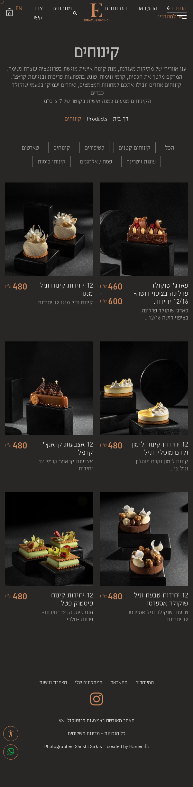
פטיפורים (94, 147)
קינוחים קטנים (135, 147)
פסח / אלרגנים (96, 161)
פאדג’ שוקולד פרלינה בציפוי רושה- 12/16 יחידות (160, 293)
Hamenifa (139, 746)
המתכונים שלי (88, 682)
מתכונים (62, 8)
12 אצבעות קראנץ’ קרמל (67, 448)
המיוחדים (116, 8)
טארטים (30, 147)
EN (19, 8)
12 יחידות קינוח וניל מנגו (66, 289)
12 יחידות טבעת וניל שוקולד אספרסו (161, 599)
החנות (179, 8)
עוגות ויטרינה (141, 161)
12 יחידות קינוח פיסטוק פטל (72, 599)
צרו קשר (37, 12)
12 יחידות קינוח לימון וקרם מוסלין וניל (159, 448)
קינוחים (61, 147)
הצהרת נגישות (53, 682)
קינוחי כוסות (52, 161)
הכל (169, 147)
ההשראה (146, 8)
